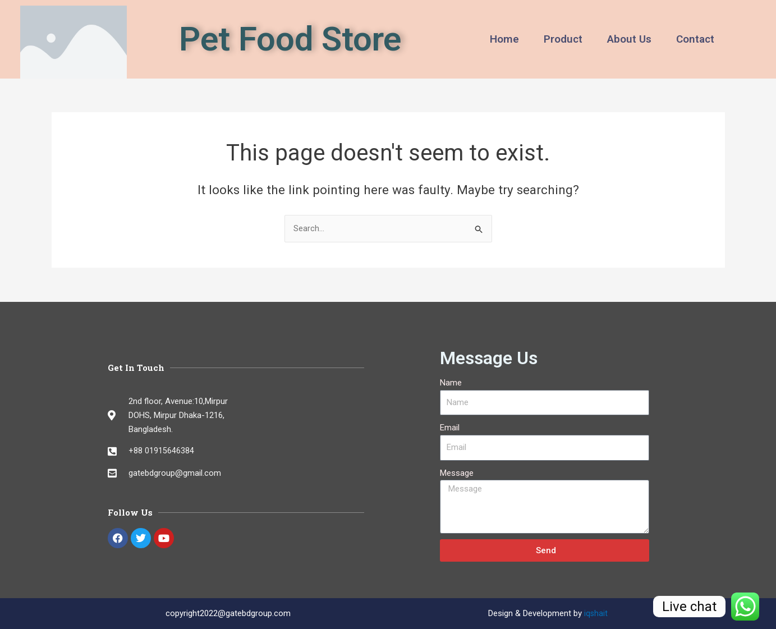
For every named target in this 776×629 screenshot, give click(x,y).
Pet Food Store (290, 39)
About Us (629, 39)
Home (504, 39)
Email (450, 428)
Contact (695, 39)
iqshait (596, 613)
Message (457, 473)
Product (563, 39)
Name (451, 383)
